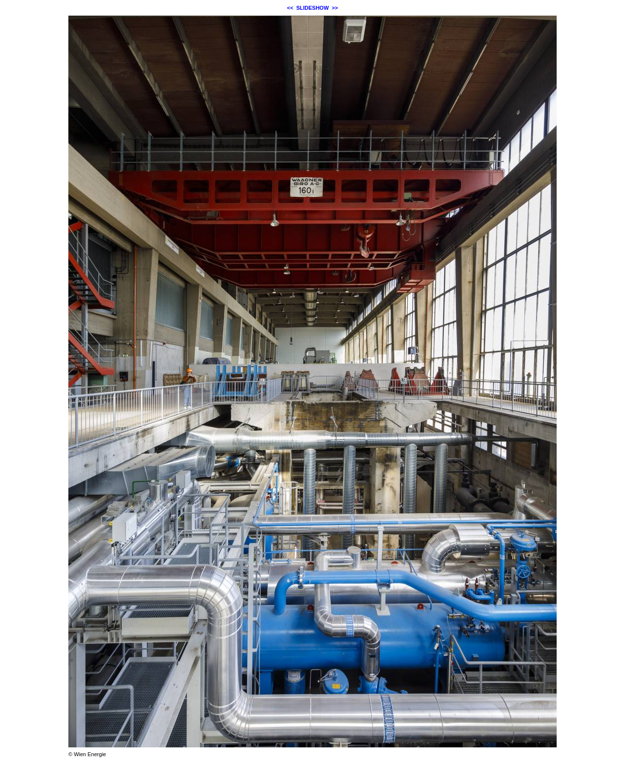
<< (290, 8)
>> (335, 8)
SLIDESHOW (312, 8)
